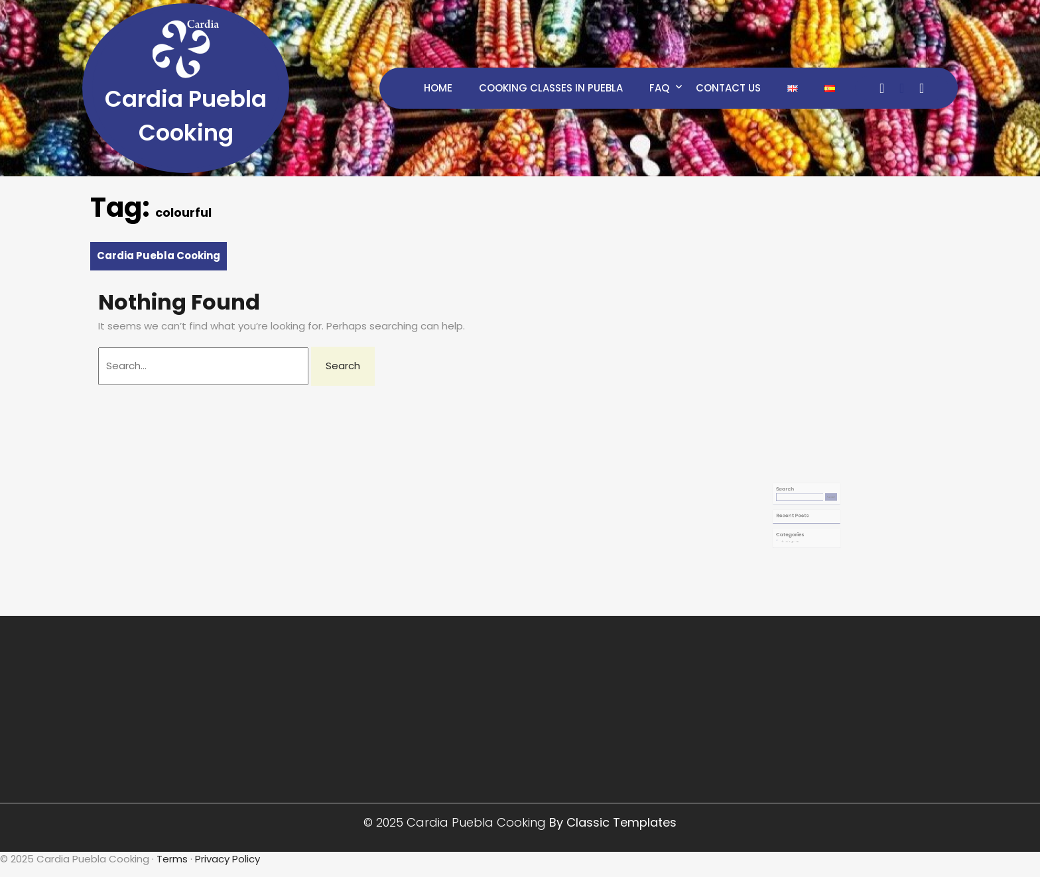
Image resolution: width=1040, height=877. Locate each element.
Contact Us (728, 88)
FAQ (659, 88)
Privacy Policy (227, 859)
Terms (172, 859)
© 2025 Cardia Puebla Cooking (456, 822)
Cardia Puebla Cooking (158, 256)
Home (438, 88)
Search (790, 493)
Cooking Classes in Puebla (551, 88)
